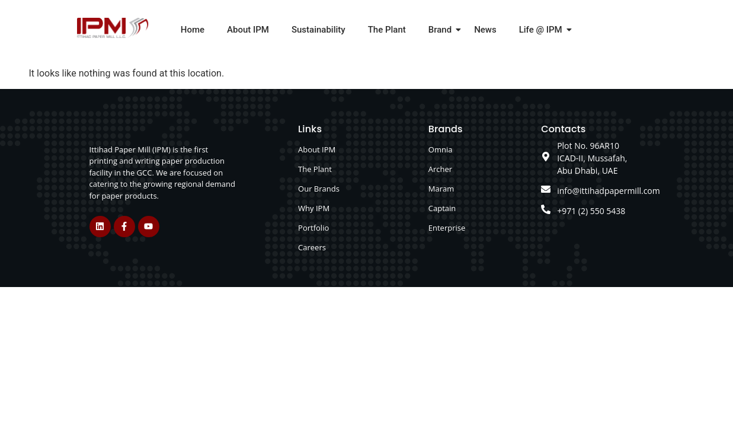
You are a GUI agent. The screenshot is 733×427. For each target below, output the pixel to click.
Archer (440, 169)
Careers (312, 247)
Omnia (440, 149)
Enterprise (447, 227)
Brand (442, 29)
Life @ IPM (543, 29)
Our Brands (319, 188)
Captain (442, 208)
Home (192, 29)
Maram (441, 188)
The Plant (387, 29)
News (485, 29)
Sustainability (318, 29)
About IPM (248, 29)
